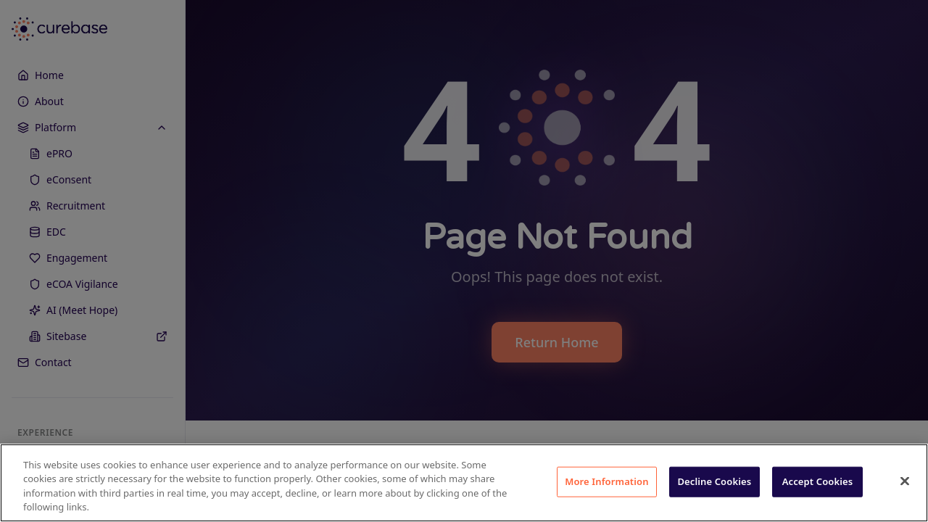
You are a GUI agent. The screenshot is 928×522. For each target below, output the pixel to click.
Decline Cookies (714, 481)
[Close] (905, 481)
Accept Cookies (817, 481)
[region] (464, 483)
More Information (607, 481)
